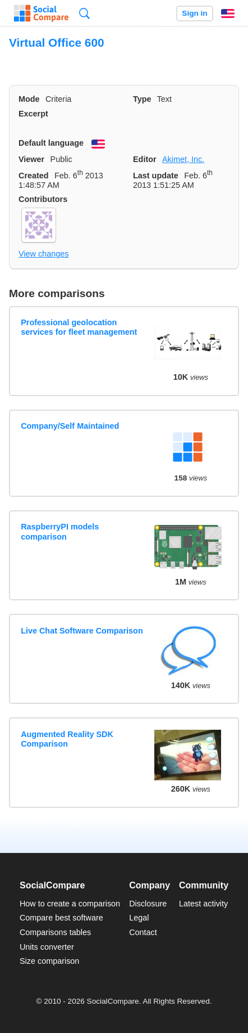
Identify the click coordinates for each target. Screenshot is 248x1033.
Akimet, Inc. (183, 159)
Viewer (31, 159)
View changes (43, 253)
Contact (143, 932)
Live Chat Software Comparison (82, 630)
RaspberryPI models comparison (60, 531)
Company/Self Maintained (70, 425)
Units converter (47, 946)
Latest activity (203, 903)
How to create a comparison (70, 903)
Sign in (194, 13)
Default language (51, 142)
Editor (145, 159)
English (228, 13)
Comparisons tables (55, 932)
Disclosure (148, 903)
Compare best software (61, 917)
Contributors (43, 199)
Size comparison (49, 960)
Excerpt (33, 113)
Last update (155, 175)
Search (84, 13)
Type (142, 99)
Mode (29, 99)
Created (34, 175)
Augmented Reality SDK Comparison (67, 739)
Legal (139, 917)
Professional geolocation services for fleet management (79, 327)
